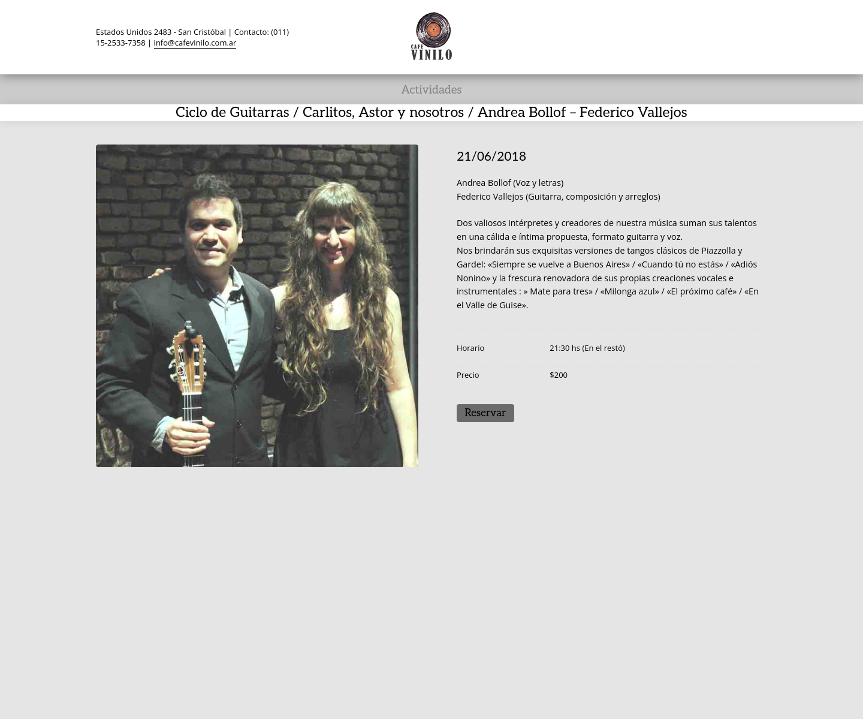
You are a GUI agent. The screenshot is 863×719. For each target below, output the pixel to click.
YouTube (711, 36)
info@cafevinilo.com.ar (195, 42)
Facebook (665, 36)
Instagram (733, 36)
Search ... (756, 36)
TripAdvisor (688, 36)
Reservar (485, 413)
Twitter (642, 36)
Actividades (431, 90)
